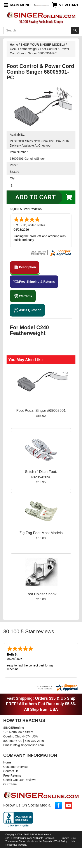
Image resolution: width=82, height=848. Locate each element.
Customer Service (15, 766)
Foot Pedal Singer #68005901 (41, 410)
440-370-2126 (34, 740)
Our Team (10, 784)
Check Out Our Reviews (19, 780)
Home (14, 44)
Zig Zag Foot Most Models (41, 533)
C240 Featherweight (23, 49)
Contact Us (10, 771)
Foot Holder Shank (41, 594)
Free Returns (12, 775)
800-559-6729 (12, 740)
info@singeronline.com (28, 745)
